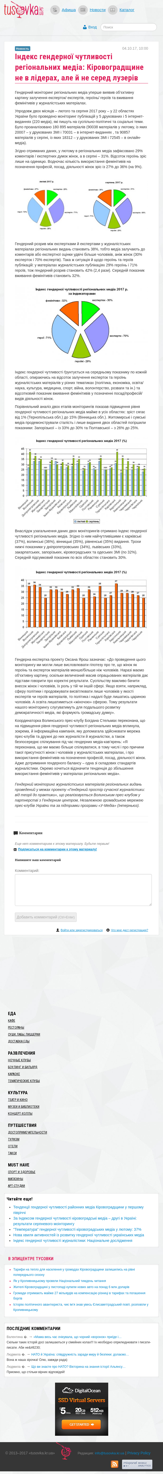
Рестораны (16, 1027)
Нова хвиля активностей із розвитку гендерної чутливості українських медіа (78, 1235)
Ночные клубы (19, 1060)
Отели (13, 1146)
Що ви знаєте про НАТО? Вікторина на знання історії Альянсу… (78, 1367)
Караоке (14, 1074)
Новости (98, 9)
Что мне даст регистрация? (129, 930)
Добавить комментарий (46, 917)
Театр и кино (18, 1100)
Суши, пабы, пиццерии (24, 1034)
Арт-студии (16, 1186)
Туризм (13, 1139)
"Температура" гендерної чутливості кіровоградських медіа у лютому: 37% (77, 1229)
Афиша (69, 9)
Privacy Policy (139, 1453)
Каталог (126, 9)
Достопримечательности (27, 1132)
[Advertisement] (82, 972)
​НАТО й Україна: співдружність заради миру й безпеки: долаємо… (80, 1354)
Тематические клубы (24, 1081)
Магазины (15, 1179)
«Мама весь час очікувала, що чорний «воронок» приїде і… (78, 1337)
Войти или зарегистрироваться (82, 930)
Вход (92, 27)
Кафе (11, 1021)
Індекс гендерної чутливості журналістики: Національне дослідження (72, 1240)
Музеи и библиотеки (23, 1107)
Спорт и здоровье (21, 1172)
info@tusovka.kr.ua (109, 1453)
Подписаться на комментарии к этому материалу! (57, 849)
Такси (12, 1153)
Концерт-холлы (20, 1113)
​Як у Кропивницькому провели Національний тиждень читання (59, 1281)
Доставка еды (19, 1041)
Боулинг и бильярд (22, 1067)
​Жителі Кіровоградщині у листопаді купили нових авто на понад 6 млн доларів (71, 1287)
